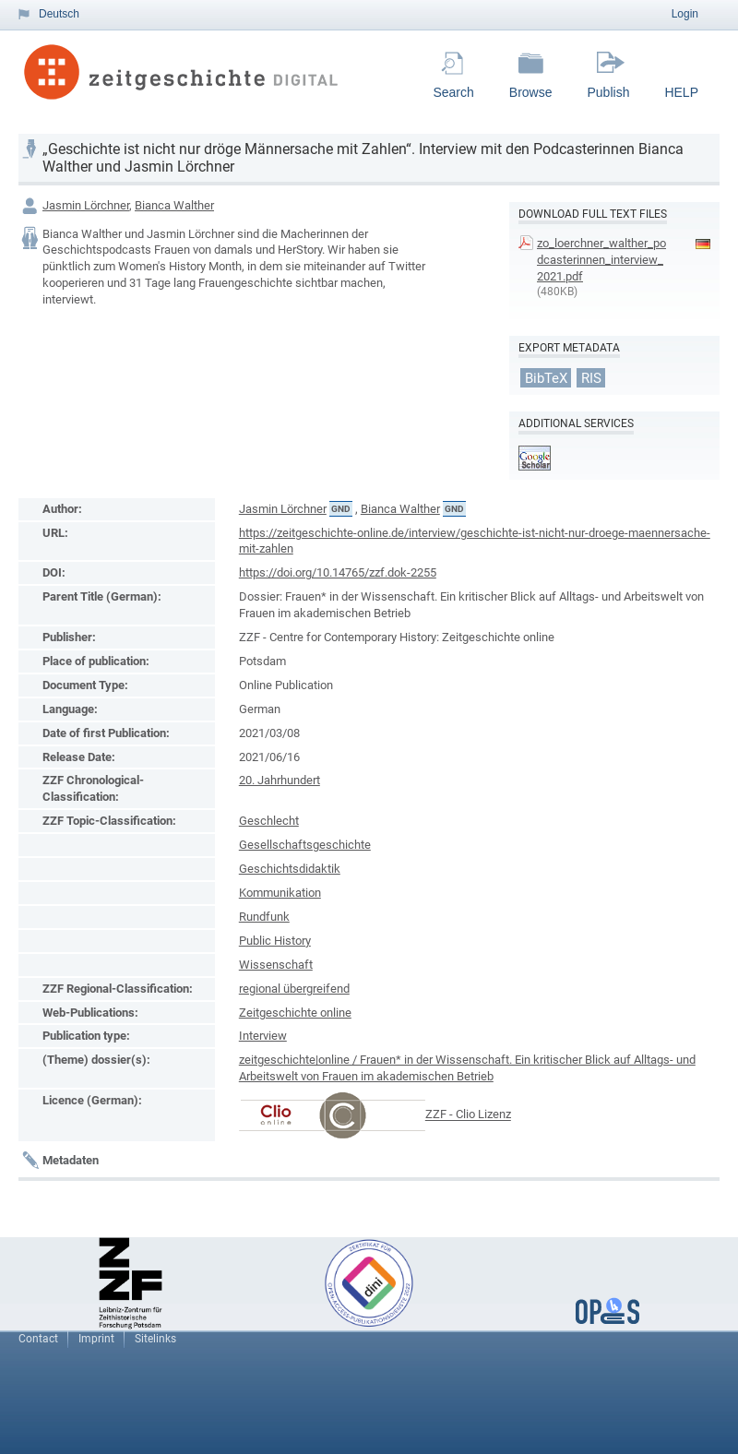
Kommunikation (280, 893)
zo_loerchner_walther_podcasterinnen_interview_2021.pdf (601, 259)
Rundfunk (264, 917)
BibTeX (546, 377)
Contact (38, 1338)
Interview (263, 1036)
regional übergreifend (294, 988)
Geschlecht (269, 821)
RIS (591, 377)
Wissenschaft (276, 964)
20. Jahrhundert (279, 780)
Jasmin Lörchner (85, 205)
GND (341, 509)
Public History (275, 940)
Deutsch (59, 13)
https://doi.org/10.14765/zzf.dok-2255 (337, 572)
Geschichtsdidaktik (289, 869)
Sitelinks (155, 1338)
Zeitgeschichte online (295, 1012)
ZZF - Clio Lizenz (468, 1115)
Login (685, 13)
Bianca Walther (174, 205)
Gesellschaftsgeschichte (305, 845)
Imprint (96, 1338)
